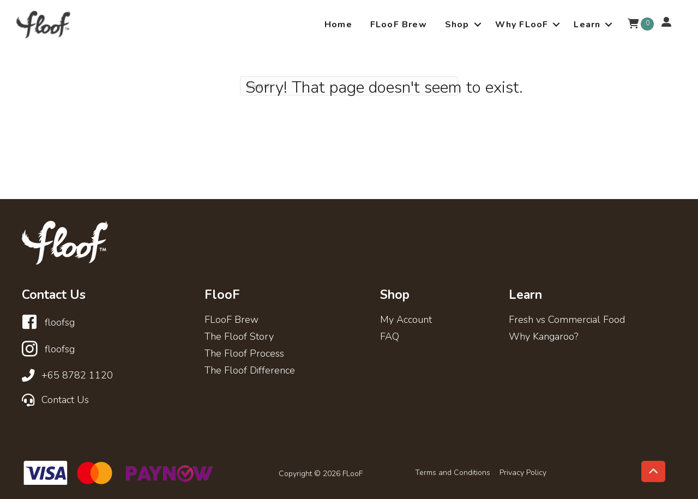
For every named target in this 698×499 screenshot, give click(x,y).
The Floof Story (239, 337)
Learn (587, 25)
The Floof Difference (249, 371)
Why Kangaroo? (543, 337)
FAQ (389, 337)
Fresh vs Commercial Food (567, 320)
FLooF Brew (398, 25)
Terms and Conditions (452, 473)
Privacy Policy (523, 473)
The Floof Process (244, 354)
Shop (457, 25)
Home (338, 25)
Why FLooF (522, 25)
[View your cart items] (633, 24)
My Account (406, 320)
